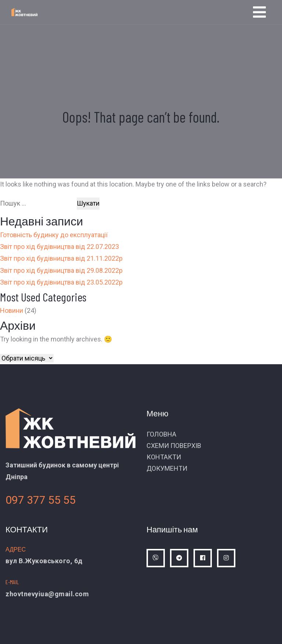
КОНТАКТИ (164, 457)
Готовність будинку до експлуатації (54, 235)
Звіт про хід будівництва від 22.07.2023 (59, 246)
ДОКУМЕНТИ (167, 468)
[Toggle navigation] (259, 12)
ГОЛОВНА (161, 434)
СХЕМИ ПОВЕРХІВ (174, 445)
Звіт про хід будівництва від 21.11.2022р (61, 258)
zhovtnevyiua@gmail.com (47, 594)
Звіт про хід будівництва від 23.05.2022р (61, 282)
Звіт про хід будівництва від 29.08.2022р (61, 270)
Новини (11, 310)
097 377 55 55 (41, 499)
